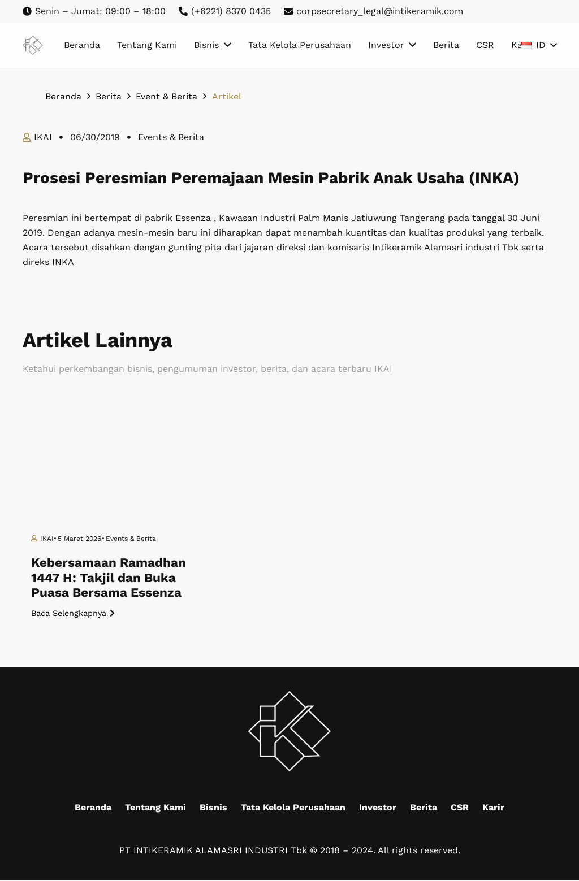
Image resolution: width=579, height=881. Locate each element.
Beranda (93, 807)
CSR (460, 807)
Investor (377, 807)
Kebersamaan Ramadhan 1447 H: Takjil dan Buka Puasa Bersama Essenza (108, 577)
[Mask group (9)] (33, 45)
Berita (423, 807)
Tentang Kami (155, 807)
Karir (493, 807)
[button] (538, 45)
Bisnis (213, 807)
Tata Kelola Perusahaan (293, 807)
